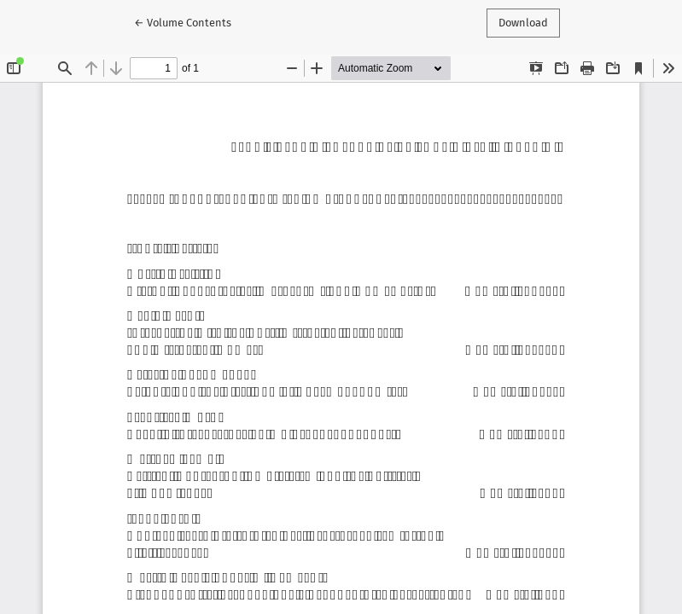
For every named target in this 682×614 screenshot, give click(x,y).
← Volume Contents (188, 21)
